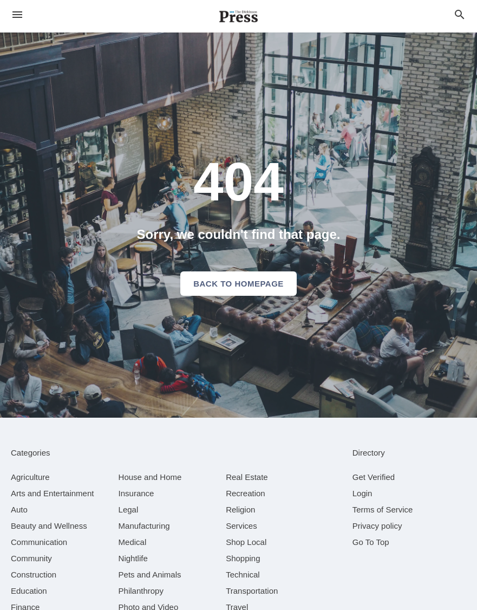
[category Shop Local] (246, 542)
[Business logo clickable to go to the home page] (238, 16)
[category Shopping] (243, 558)
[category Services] (241, 525)
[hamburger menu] (17, 15)
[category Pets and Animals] (150, 574)
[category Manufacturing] (144, 525)
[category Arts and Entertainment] (52, 493)
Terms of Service (382, 509)
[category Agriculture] (30, 477)
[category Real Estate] (247, 477)
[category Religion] (240, 509)
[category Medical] (133, 542)
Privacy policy (377, 525)
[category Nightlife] (133, 558)
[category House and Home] (150, 477)
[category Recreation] (245, 493)
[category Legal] (129, 509)
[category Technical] (243, 574)
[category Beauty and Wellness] (49, 525)
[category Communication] (39, 542)
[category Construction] (33, 574)
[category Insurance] (136, 493)
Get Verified (373, 477)
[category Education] (29, 590)
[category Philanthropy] (141, 590)
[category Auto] (19, 509)
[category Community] (31, 558)
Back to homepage (238, 283)
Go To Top (370, 542)
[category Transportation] (252, 590)
